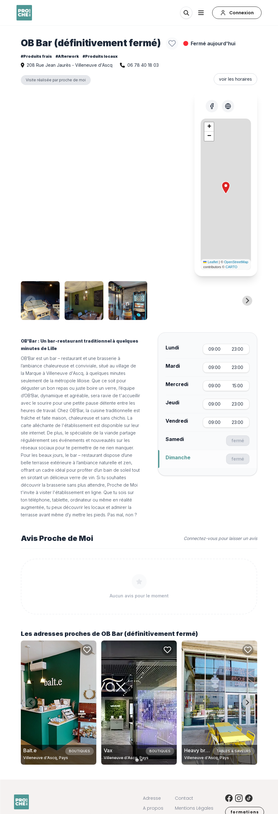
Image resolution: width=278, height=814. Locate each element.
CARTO (231, 267)
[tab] (137, 760)
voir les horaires (235, 79)
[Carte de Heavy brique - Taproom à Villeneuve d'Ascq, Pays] (219, 703)
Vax (108, 750)
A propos (153, 808)
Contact (184, 798)
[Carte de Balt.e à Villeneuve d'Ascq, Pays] (58, 703)
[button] (226, 187)
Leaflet (210, 262)
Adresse (152, 798)
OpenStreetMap (236, 262)
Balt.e (30, 750)
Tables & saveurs (233, 751)
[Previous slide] (31, 301)
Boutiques (79, 751)
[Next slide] (247, 301)
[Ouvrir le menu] (201, 12)
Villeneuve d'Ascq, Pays (45, 757)
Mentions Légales (194, 808)
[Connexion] (237, 13)
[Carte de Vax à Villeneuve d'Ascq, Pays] (139, 703)
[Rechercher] (186, 13)
